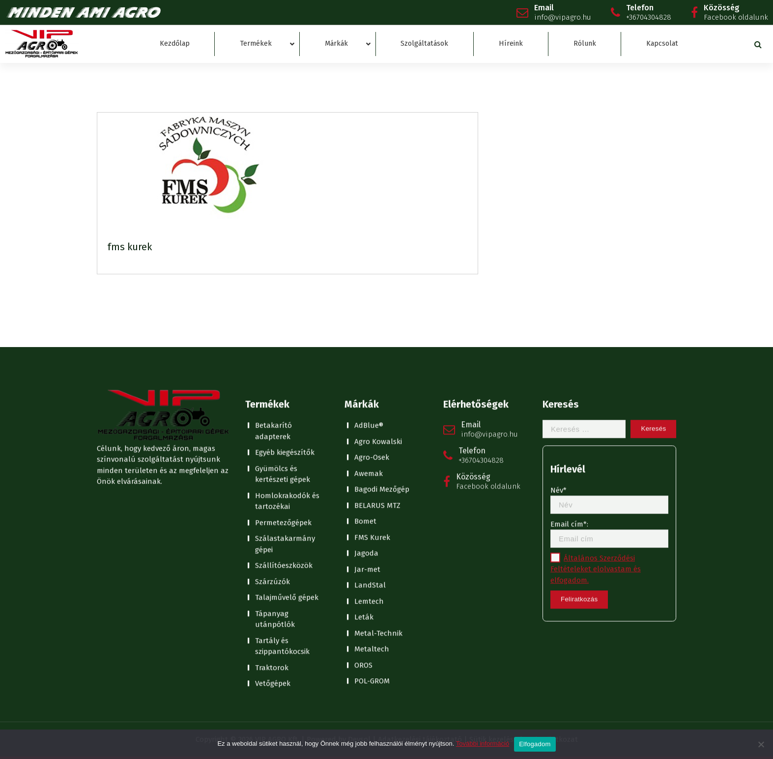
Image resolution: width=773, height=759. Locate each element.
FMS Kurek (372, 401)
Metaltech (371, 512)
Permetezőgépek (283, 386)
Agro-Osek (371, 321)
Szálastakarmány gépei (285, 408)
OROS (363, 529)
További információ (482, 743)
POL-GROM (372, 544)
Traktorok (271, 531)
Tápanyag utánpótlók (275, 483)
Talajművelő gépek (286, 461)
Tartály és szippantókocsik (282, 510)
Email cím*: (609, 397)
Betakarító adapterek (273, 295)
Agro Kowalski (378, 305)
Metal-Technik (378, 497)
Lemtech (369, 465)
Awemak (368, 337)
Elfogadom (534, 744)
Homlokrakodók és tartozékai (287, 365)
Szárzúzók (272, 445)
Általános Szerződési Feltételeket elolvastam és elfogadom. (595, 432)
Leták (363, 480)
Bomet (365, 384)
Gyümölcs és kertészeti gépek (282, 338)
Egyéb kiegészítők (285, 316)
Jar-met (367, 433)
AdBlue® (368, 289)
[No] (761, 744)
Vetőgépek (272, 547)
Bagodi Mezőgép (381, 353)
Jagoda (366, 416)
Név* (609, 364)
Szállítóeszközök (284, 429)
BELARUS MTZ (377, 369)
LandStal (370, 448)
